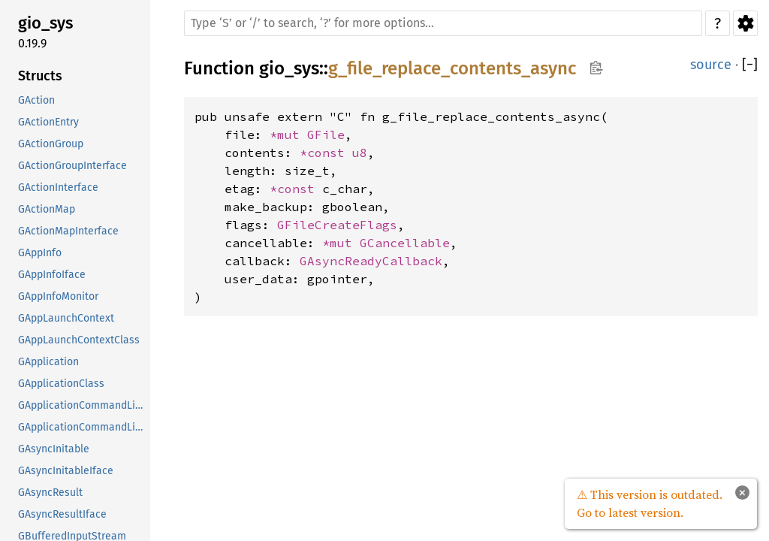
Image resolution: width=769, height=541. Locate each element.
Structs (40, 76)
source (710, 64)
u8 (359, 152)
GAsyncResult (50, 492)
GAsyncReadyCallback (371, 260)
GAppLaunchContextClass (79, 340)
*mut (288, 134)
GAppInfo (40, 252)
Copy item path (596, 67)
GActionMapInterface (68, 231)
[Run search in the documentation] (443, 23)
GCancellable (405, 242)
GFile (326, 134)
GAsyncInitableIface (65, 470)
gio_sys (45, 23)
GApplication (48, 361)
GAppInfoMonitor (58, 296)
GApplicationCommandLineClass (82, 427)
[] (750, 65)
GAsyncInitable (53, 449)
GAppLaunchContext (66, 318)
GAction (36, 100)
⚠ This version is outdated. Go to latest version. (649, 503)
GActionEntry (48, 122)
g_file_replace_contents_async (452, 68)
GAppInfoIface (52, 274)
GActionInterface (58, 187)
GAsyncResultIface (62, 514)
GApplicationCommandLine (82, 405)
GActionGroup (50, 144)
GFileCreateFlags (337, 224)
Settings (745, 23)
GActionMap (46, 209)
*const (326, 152)
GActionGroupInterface (72, 165)
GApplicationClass (61, 383)
